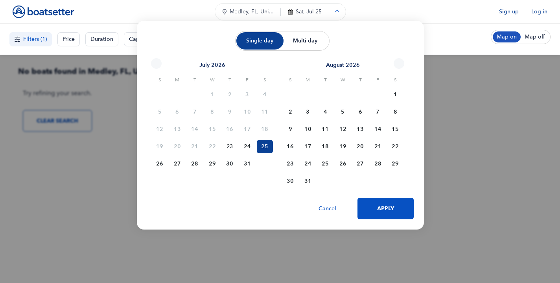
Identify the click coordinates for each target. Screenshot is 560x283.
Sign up (509, 11)
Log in (539, 11)
